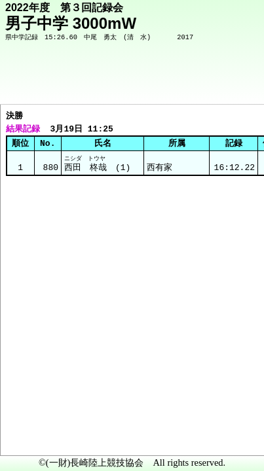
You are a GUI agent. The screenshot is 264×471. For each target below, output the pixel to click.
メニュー (37, 437)
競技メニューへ (208, 86)
